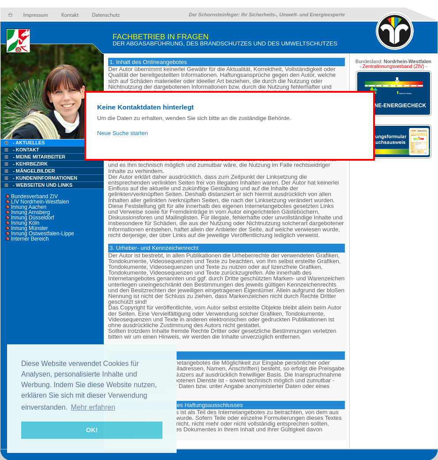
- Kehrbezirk (30, 163)
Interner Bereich (30, 239)
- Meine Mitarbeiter (39, 156)
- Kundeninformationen (45, 178)
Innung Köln (25, 223)
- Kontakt (25, 149)
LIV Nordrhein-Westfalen (40, 202)
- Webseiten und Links (42, 185)
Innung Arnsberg (30, 212)
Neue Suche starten (122, 133)
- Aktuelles (28, 142)
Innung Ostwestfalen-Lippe (42, 233)
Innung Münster (29, 228)
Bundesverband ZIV (34, 196)
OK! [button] (92, 430)
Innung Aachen (28, 207)
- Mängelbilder (34, 170)
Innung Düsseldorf (32, 218)
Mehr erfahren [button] (93, 407)
